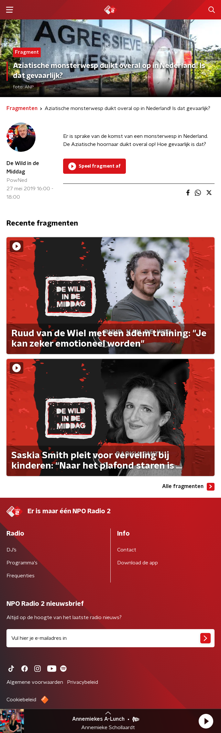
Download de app (137, 562)
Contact (126, 549)
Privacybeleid (82, 682)
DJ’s (11, 549)
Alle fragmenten (188, 487)
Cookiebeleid (21, 699)
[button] (205, 721)
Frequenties (20, 575)
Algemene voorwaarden (34, 682)
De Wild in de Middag (22, 167)
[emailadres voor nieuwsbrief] (110, 638)
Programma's (22, 562)
